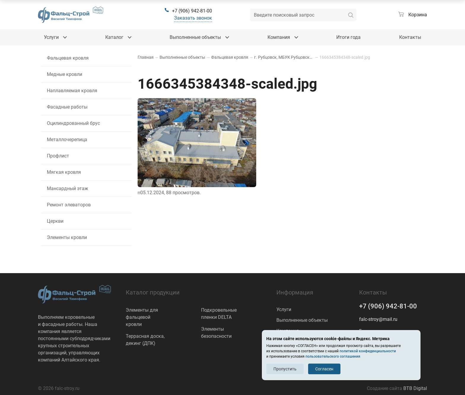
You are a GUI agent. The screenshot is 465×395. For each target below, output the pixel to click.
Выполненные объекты (302, 320)
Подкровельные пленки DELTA (219, 313)
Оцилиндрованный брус (73, 123)
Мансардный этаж (67, 188)
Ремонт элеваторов (69, 205)
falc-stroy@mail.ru (378, 319)
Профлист (58, 156)
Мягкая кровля (64, 172)
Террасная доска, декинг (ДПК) (145, 339)
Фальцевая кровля (68, 58)
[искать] (350, 15)
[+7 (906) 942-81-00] (188, 11)
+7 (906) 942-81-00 (388, 306)
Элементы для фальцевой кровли (142, 317)
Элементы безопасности (216, 332)
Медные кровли (64, 74)
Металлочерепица (67, 139)
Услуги (283, 309)
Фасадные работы (67, 107)
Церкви (55, 221)
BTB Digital (415, 388)
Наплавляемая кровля (72, 90)
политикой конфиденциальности (368, 351)
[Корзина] (412, 14)
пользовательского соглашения (332, 356)
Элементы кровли (67, 237)
